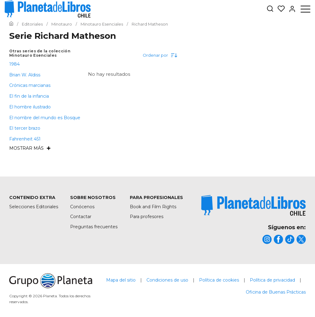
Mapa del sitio (121, 280)
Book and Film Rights (153, 206)
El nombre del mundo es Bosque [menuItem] (44, 117)
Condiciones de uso (167, 280)
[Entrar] (290, 9)
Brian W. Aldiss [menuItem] (24, 75)
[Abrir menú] (305, 9)
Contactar (80, 216)
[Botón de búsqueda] (270, 9)
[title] (253, 205)
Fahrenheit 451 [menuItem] (25, 139)
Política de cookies (219, 280)
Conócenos (82, 206)
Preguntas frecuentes (94, 227)
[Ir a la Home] (11, 24)
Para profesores (146, 216)
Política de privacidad (272, 280)
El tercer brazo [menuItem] (24, 128)
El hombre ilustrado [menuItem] (30, 107)
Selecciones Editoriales (33, 206)
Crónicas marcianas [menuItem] (29, 85)
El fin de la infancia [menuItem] (29, 96)
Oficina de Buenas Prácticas (276, 292)
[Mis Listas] (279, 9)
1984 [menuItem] (14, 64)
